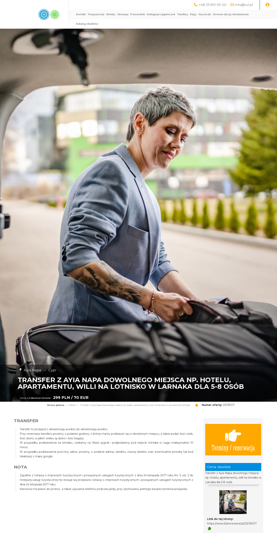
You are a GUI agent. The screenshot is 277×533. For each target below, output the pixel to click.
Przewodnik (137, 14)
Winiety (110, 14)
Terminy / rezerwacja (233, 440)
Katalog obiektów (87, 23)
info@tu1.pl (244, 5)
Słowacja (122, 14)
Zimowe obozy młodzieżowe (231, 14)
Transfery (182, 14)
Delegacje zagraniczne (161, 14)
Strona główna (55, 405)
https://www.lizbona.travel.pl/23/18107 (232, 523)
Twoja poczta (96, 14)
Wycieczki (204, 14)
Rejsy (193, 14)
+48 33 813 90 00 (212, 5)
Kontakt (81, 14)
